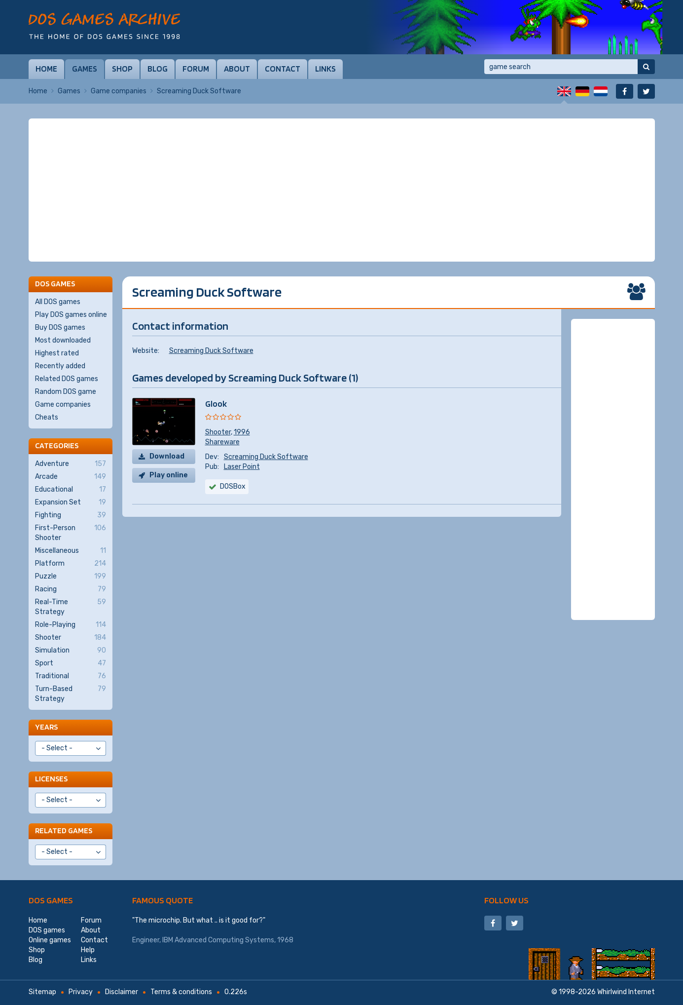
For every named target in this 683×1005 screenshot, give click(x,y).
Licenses (51, 778)
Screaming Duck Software (211, 351)
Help (88, 950)
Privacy (81, 992)
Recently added (60, 366)
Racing (70, 589)
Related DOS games (66, 379)
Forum (195, 69)
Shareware (222, 442)
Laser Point (242, 467)
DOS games (51, 900)
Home (46, 69)
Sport (70, 663)
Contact (282, 69)
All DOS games (57, 302)
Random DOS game (65, 391)
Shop (122, 69)
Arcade (70, 477)
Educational (70, 490)
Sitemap (42, 992)
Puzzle (70, 576)
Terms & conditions (181, 992)
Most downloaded (63, 340)
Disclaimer (121, 992)
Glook (216, 403)
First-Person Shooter (70, 532)
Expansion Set (70, 502)
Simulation (70, 651)
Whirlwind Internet (626, 992)
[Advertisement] (342, 190)
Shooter (218, 432)
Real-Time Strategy (70, 606)
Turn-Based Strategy (70, 693)
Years (46, 727)
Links (325, 69)
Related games (63, 830)
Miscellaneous (70, 551)
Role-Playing (70, 625)
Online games (50, 940)
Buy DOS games (60, 327)
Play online (168, 475)
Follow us (506, 900)
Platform (70, 564)
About (237, 69)
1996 (242, 432)
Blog (157, 69)
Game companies (118, 91)
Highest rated (57, 353)
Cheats (46, 417)
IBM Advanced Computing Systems (218, 940)
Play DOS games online (71, 314)
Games (84, 69)
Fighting (70, 515)
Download (166, 456)
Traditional (70, 676)
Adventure (70, 464)
